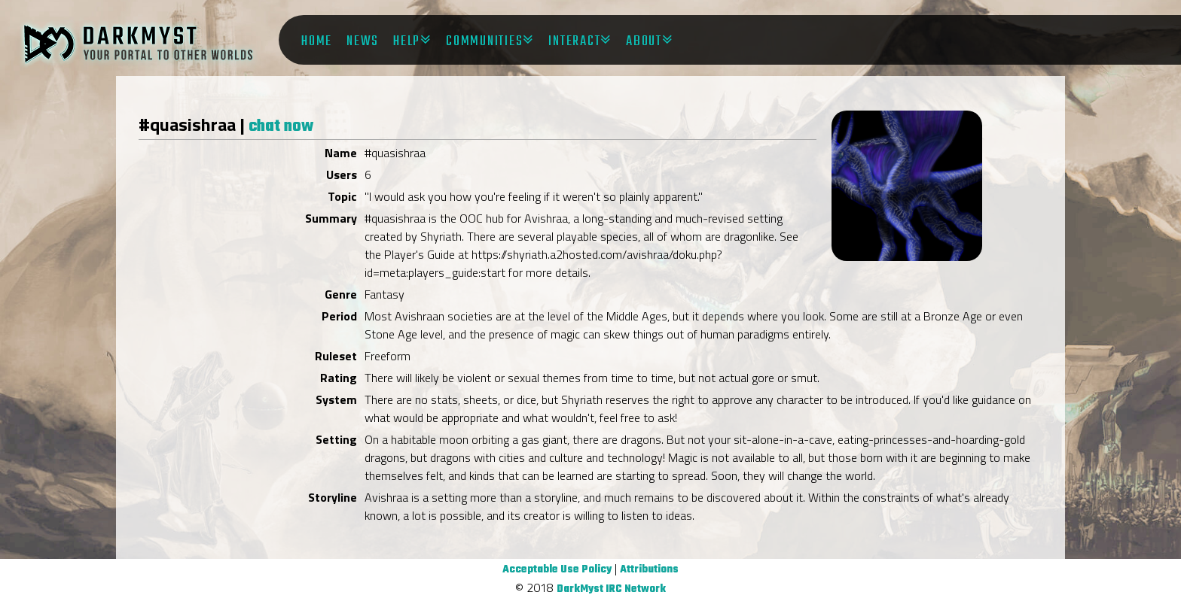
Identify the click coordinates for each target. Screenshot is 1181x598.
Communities (484, 41)
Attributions (649, 569)
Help (406, 41)
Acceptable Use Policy (557, 569)
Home (316, 41)
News (362, 41)
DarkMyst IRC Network (611, 589)
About (644, 41)
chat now (281, 126)
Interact (574, 41)
